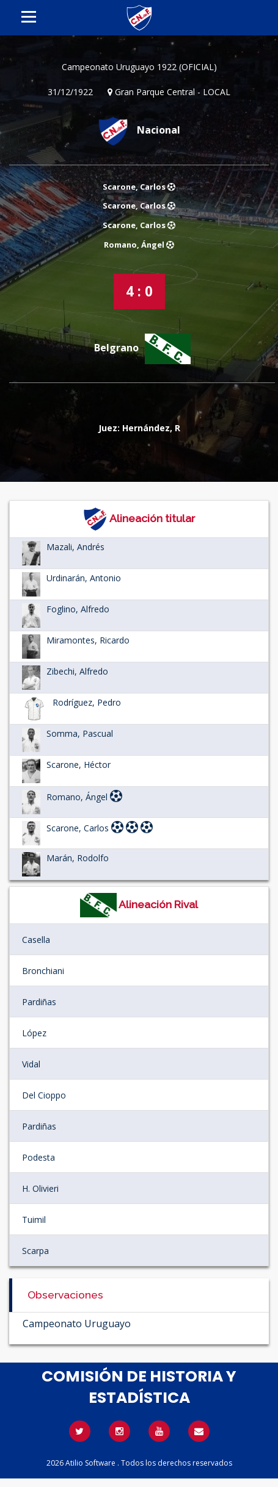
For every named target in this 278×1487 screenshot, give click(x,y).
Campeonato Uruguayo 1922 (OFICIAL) (139, 67)
